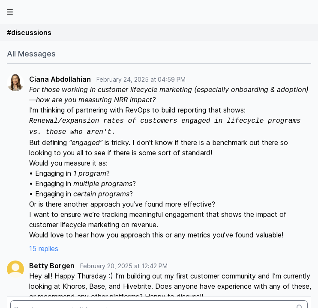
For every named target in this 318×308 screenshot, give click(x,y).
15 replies (43, 248)
